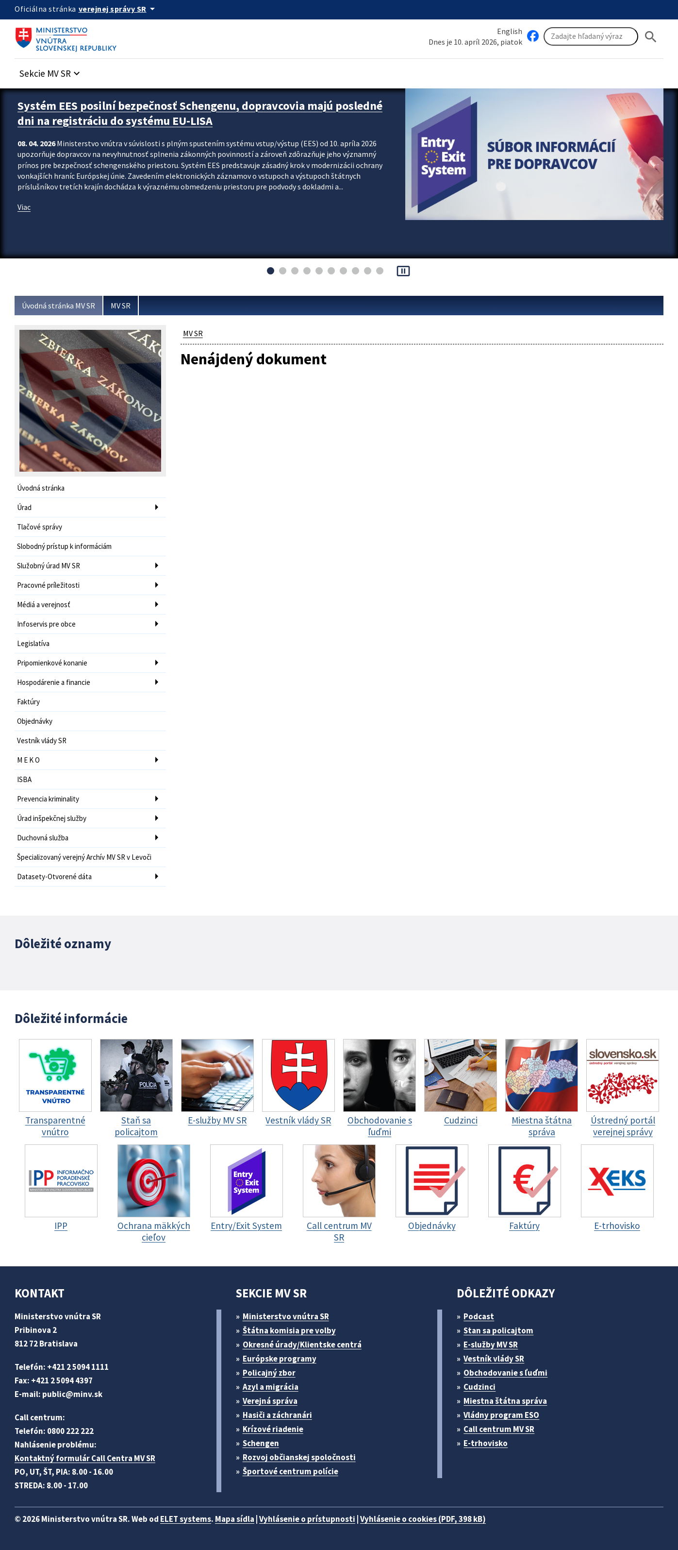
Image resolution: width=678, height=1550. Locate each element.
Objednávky (34, 721)
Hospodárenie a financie (53, 682)
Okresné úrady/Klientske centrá (302, 1344)
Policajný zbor (269, 1372)
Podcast (478, 1316)
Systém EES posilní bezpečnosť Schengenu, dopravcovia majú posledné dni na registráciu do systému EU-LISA (199, 113)
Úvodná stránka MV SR (58, 305)
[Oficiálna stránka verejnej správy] (118, 9)
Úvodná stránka (41, 488)
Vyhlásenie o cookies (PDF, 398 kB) (423, 1519)
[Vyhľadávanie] (591, 36)
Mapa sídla (234, 1519)
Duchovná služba (42, 837)
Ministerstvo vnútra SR (286, 1316)
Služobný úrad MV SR (48, 565)
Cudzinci (479, 1386)
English (509, 31)
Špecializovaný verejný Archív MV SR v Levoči (84, 857)
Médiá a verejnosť (43, 604)
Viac (24, 207)
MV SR (121, 305)
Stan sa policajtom (498, 1330)
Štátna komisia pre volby (289, 1330)
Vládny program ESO (501, 1415)
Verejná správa (270, 1401)
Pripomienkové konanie (52, 662)
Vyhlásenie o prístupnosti (307, 1519)
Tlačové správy (39, 526)
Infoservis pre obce (46, 624)
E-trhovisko (485, 1443)
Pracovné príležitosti (48, 585)
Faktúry (28, 701)
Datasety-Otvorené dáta (54, 876)
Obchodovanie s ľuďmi (505, 1372)
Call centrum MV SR (498, 1429)
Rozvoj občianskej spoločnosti (299, 1457)
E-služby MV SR (490, 1344)
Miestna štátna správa (505, 1401)
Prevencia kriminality (48, 798)
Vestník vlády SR (41, 740)
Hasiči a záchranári (277, 1415)
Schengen (261, 1443)
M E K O (28, 760)
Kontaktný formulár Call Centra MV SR (85, 1458)
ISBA (24, 779)
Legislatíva (33, 643)
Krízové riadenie (273, 1429)
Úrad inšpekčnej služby (51, 818)
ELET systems (185, 1519)
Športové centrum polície (290, 1471)
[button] (50, 71)
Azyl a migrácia (270, 1386)
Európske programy (279, 1358)
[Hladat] (650, 36)
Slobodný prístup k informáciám (64, 546)
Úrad (24, 507)
